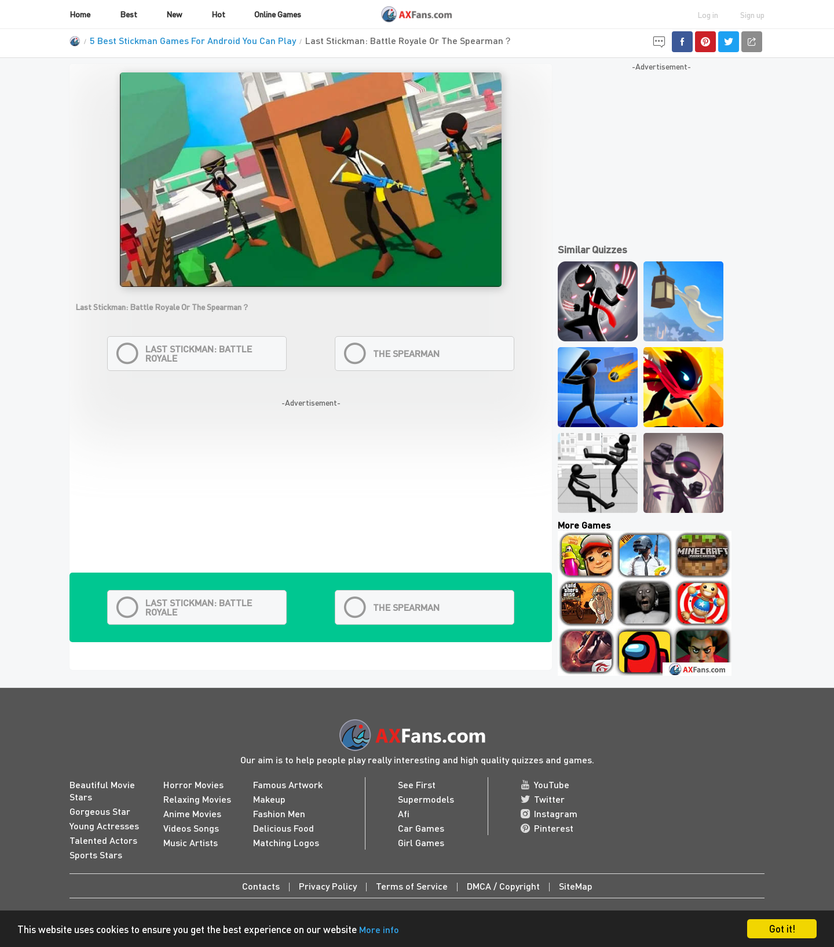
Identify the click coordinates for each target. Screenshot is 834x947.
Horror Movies (193, 784)
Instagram (549, 813)
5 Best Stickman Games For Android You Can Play (193, 40)
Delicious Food (283, 828)
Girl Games (421, 842)
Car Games (421, 828)
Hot (218, 14)
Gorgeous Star (100, 811)
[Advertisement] (311, 491)
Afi (403, 813)
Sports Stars (96, 854)
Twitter (543, 799)
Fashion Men (279, 813)
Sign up (752, 14)
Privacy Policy (328, 886)
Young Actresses (104, 825)
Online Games (277, 14)
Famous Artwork (288, 784)
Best (128, 14)
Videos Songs (191, 828)
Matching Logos (286, 842)
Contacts (261, 886)
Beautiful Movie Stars (102, 790)
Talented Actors (103, 840)
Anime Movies (192, 813)
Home (80, 14)
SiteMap (575, 886)
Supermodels (426, 799)
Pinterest (547, 828)
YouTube (545, 784)
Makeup (269, 799)
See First (417, 784)
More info (379, 929)
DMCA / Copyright (503, 886)
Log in (707, 14)
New (174, 14)
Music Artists (190, 842)
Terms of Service (412, 886)
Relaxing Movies (197, 799)
